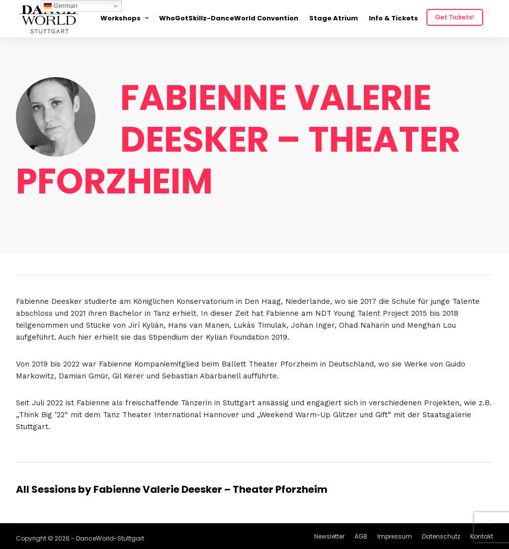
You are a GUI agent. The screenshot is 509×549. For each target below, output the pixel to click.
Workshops (120, 18)
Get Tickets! (454, 17)
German (61, 6)
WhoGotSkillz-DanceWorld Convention (228, 18)
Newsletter (329, 536)
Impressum (394, 536)
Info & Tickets (393, 18)
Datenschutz (441, 536)
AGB (360, 536)
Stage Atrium (333, 18)
